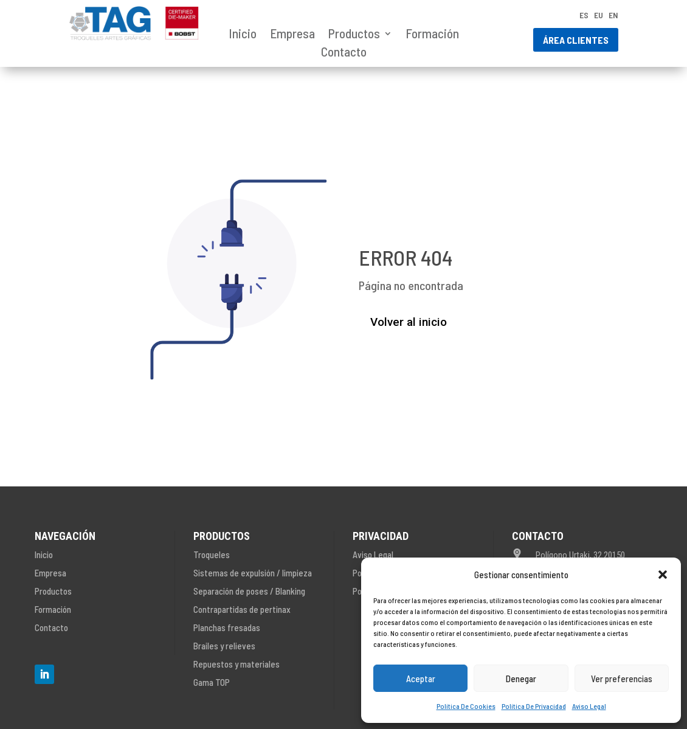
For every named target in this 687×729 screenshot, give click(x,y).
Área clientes (576, 40)
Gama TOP (211, 682)
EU (598, 15)
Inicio (243, 35)
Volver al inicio (408, 322)
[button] (663, 574)
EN (613, 15)
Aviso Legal (589, 706)
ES (584, 15)
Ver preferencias (621, 678)
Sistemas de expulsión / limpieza (252, 572)
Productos (354, 35)
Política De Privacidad (534, 706)
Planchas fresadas (226, 627)
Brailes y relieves (224, 645)
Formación (432, 35)
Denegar (521, 678)
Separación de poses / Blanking (249, 591)
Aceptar (420, 678)
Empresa (292, 35)
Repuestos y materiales (236, 663)
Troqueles (211, 554)
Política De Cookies (466, 706)
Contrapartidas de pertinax (242, 609)
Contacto (344, 53)
